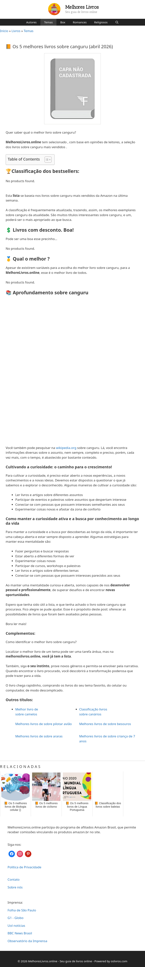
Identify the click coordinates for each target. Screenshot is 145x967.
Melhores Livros (82, 7)
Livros (16, 31)
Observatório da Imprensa (27, 941)
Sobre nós (15, 887)
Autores (31, 22)
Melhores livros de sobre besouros (105, 724)
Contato (14, 879)
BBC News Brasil (20, 933)
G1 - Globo (15, 918)
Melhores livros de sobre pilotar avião (43, 724)
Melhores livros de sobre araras (38, 736)
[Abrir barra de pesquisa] (117, 22)
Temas (48, 22)
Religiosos (101, 22)
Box (62, 22)
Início (4, 31)
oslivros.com (119, 961)
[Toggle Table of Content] (46, 159)
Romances (80, 22)
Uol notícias (16, 925)
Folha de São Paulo (22, 910)
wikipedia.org (66, 448)
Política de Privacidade (24, 867)
